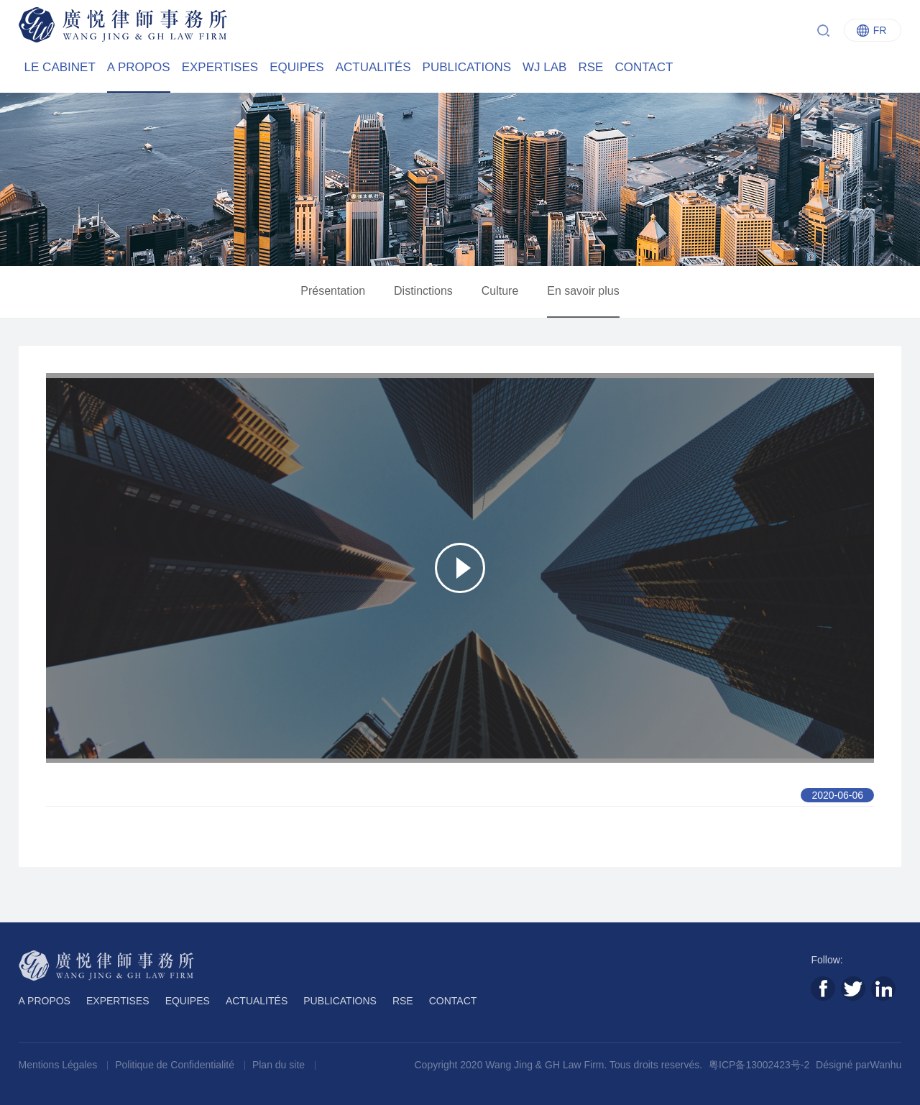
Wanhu (886, 1064)
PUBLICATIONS (467, 67)
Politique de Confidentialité (176, 1064)
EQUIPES (297, 67)
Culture (500, 291)
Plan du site (280, 1064)
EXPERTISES (220, 67)
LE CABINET (60, 67)
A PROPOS (138, 67)
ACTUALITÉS (373, 67)
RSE (590, 67)
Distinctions (423, 291)
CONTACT (644, 67)
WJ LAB (544, 67)
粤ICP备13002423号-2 (759, 1064)
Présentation (332, 291)
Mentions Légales (60, 1064)
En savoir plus (583, 291)
